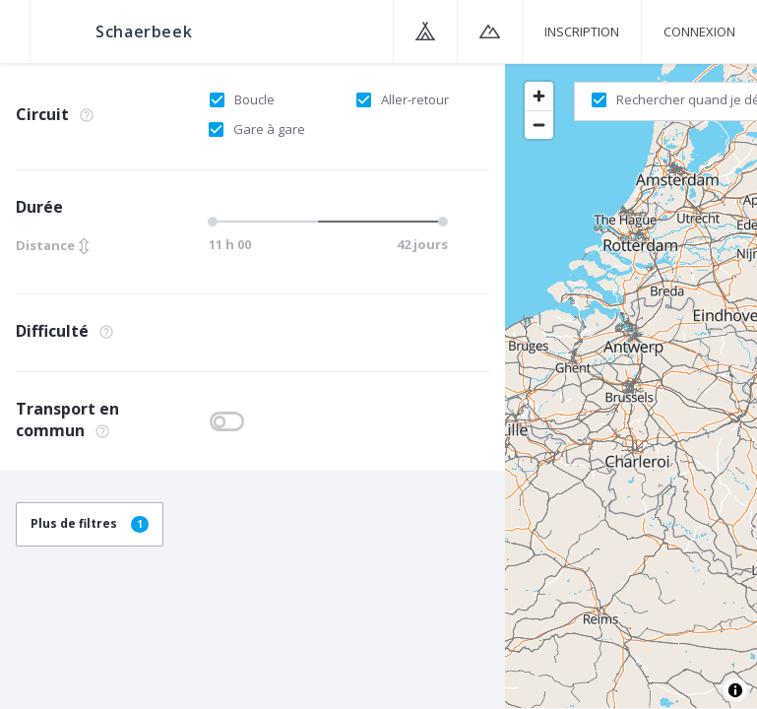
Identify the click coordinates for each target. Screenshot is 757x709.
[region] (631, 385)
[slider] (325, 221)
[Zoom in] (539, 96)
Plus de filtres (90, 523)
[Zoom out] (539, 124)
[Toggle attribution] (735, 690)
